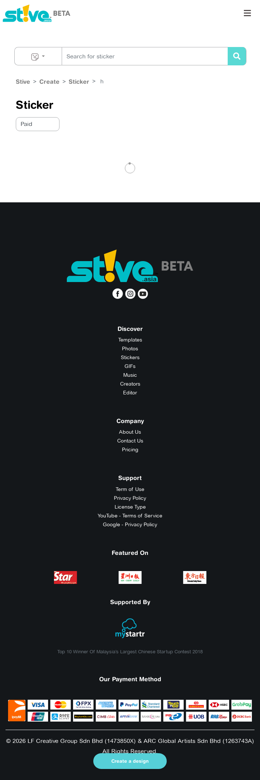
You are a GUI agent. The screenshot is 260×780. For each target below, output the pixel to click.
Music (130, 375)
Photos (130, 348)
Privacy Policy (130, 498)
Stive (23, 81)
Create (49, 81)
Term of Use (130, 489)
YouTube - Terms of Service (130, 516)
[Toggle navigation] (247, 13)
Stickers (130, 357)
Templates (130, 340)
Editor (130, 393)
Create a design (130, 761)
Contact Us (130, 441)
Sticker (79, 81)
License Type (130, 507)
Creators (130, 384)
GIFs (130, 366)
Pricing (130, 449)
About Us (130, 432)
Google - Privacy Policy (130, 524)
